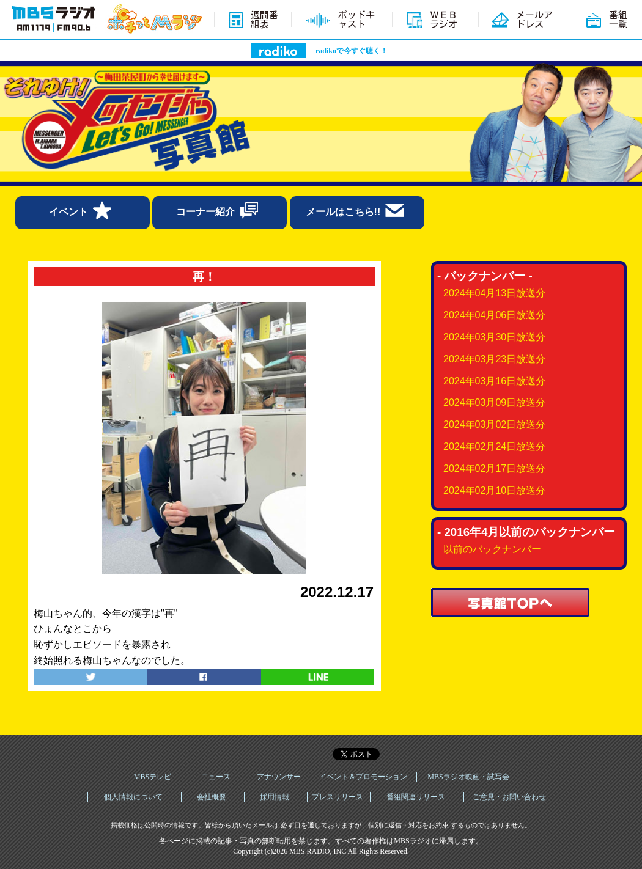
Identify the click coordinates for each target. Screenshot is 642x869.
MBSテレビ (152, 776)
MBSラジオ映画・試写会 (468, 776)
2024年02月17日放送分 (494, 468)
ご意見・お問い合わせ (509, 797)
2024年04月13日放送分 (494, 293)
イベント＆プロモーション (363, 776)
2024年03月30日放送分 (494, 337)
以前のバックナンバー (492, 549)
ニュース (216, 776)
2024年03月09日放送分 (494, 402)
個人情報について (133, 797)
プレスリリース (337, 797)
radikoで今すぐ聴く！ (351, 50)
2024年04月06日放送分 (494, 315)
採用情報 (274, 797)
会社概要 (211, 797)
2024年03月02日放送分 (494, 424)
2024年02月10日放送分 (494, 490)
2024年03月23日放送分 (494, 359)
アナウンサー (279, 776)
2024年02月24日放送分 (494, 446)
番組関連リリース (415, 797)
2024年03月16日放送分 (494, 381)
